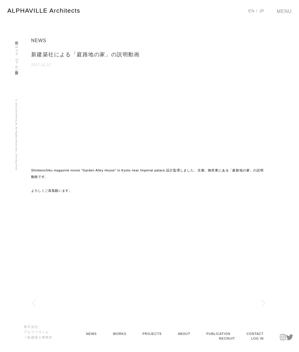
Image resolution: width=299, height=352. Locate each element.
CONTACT (255, 334)
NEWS (91, 334)
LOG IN (257, 338)
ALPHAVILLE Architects (43, 10)
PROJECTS (152, 334)
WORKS (119, 334)
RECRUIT (227, 338)
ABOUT (184, 334)
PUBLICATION (218, 334)
